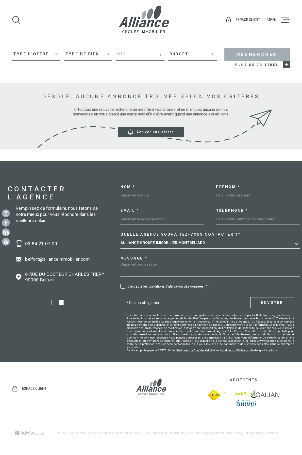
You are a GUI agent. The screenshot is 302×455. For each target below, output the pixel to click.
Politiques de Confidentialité (194, 350)
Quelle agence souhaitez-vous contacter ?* (180, 234)
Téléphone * (232, 210)
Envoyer (272, 303)
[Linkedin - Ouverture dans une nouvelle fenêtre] (6, 232)
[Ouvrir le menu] (278, 20)
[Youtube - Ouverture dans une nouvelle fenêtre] (6, 242)
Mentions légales (200, 433)
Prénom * (228, 187)
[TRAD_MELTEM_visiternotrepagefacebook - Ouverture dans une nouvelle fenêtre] (6, 223)
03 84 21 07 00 (41, 243)
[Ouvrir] (16, 20)
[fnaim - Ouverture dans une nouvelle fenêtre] (214, 395)
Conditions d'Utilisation (235, 350)
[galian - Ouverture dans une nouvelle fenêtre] (265, 394)
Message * (133, 258)
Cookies (272, 433)
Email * (129, 210)
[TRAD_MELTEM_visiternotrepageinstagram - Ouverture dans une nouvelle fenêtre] (6, 213)
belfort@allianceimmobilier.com (57, 259)
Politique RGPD (254, 433)
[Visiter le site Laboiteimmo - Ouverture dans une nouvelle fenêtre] (29, 433)
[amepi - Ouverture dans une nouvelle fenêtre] (246, 403)
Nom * (127, 187)
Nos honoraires (155, 433)
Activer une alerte (151, 132)
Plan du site (176, 433)
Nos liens (233, 433)
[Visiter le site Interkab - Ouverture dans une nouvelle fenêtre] (235, 394)
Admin (219, 433)
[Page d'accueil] (143, 19)
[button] (53, 302)
